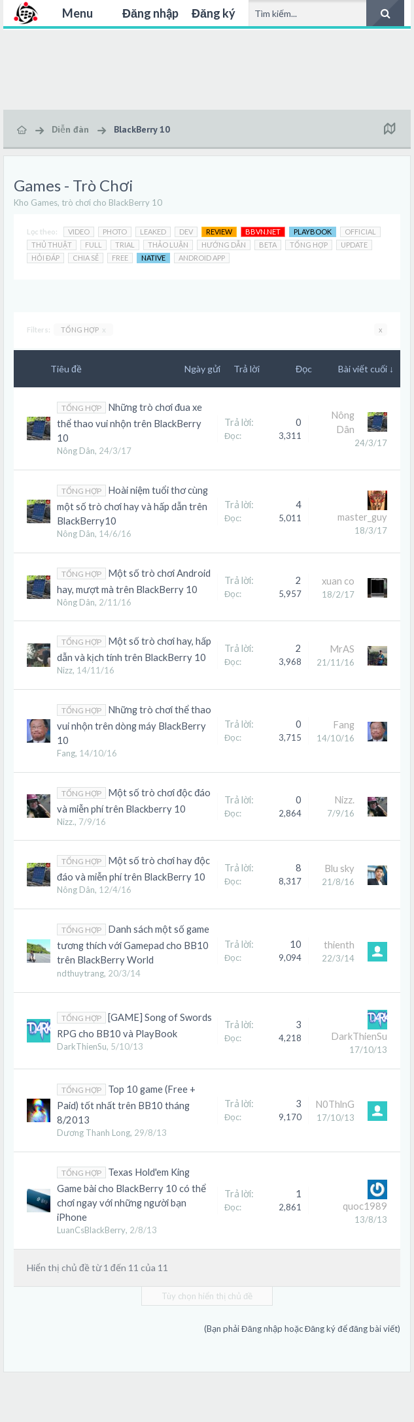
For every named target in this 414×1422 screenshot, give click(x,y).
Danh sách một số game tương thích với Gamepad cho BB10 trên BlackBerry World (133, 944)
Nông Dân (76, 450)
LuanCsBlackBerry (91, 1230)
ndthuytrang (80, 973)
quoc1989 (365, 1206)
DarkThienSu (82, 1046)
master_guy (362, 517)
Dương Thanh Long (93, 1132)
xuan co (338, 581)
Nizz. (66, 821)
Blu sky (339, 868)
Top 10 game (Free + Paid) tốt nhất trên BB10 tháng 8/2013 (126, 1104)
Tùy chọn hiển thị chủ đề (207, 1296)
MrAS (342, 648)
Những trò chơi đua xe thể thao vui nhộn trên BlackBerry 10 (129, 423)
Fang (66, 753)
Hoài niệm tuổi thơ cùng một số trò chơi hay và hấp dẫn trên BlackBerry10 (132, 505)
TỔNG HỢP (83, 329)
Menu (77, 13)
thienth (339, 944)
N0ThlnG (334, 1104)
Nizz (65, 670)
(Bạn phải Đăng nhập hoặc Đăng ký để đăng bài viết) (302, 1328)
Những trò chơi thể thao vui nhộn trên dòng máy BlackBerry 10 (134, 725)
